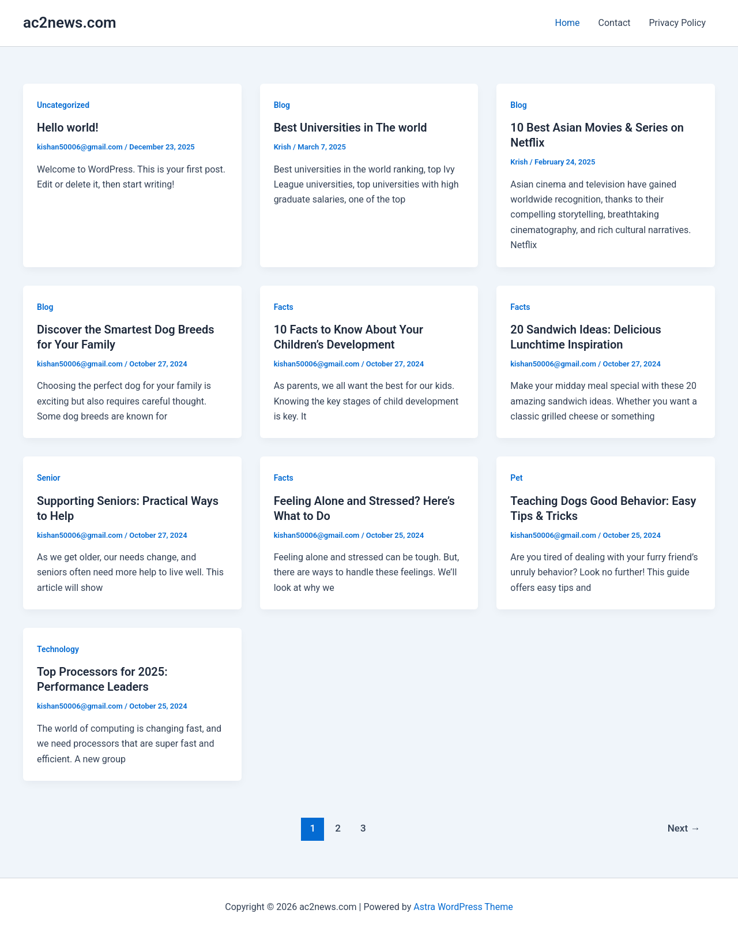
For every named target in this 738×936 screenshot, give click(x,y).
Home (567, 22)
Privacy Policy (677, 22)
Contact (614, 22)
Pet (516, 477)
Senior (49, 477)
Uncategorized (63, 105)
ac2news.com (69, 22)
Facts (283, 307)
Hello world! (68, 127)
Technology (58, 649)
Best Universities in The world (350, 127)
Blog (282, 105)
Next (684, 828)
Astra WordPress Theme (463, 906)
